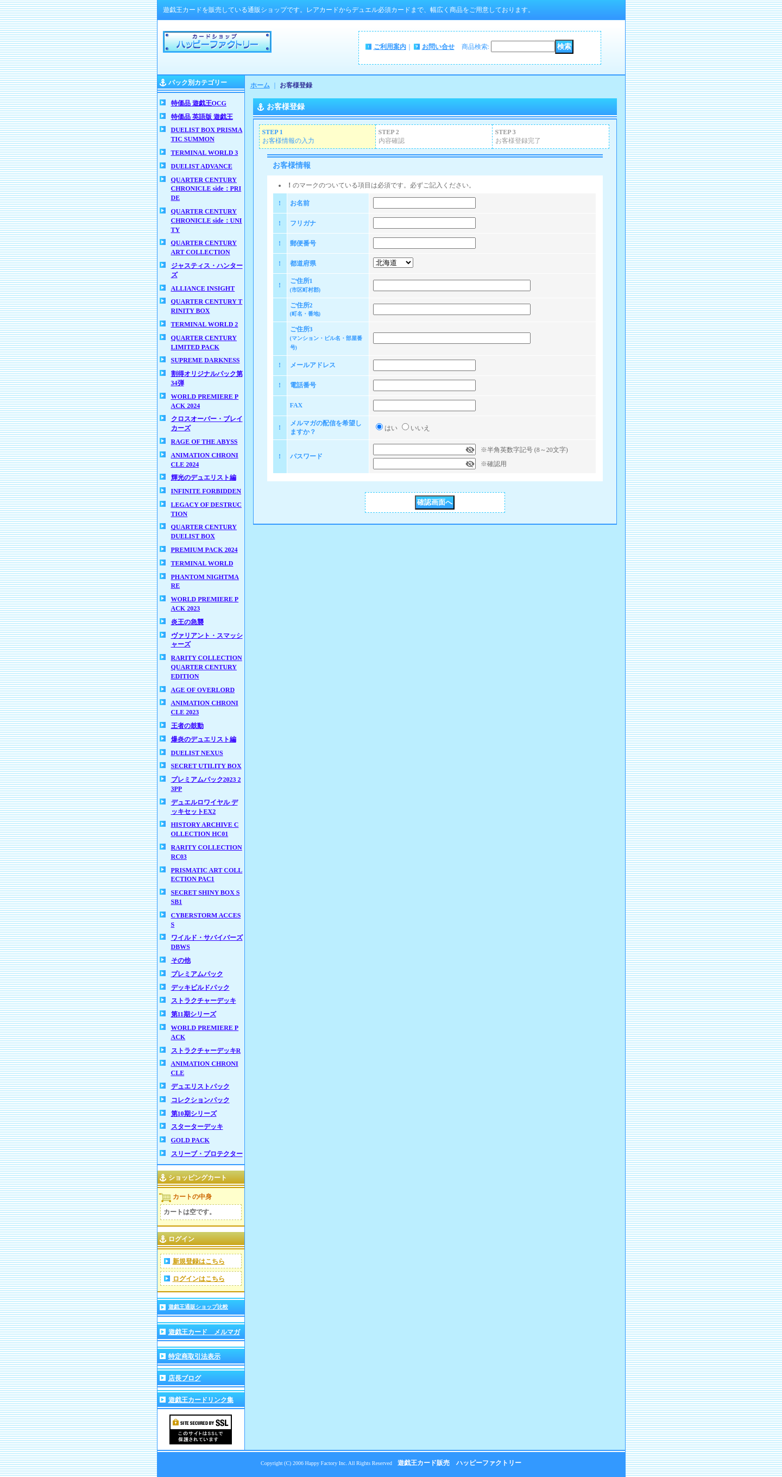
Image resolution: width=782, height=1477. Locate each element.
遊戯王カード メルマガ (204, 1332)
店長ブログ (184, 1378)
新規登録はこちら (199, 1261)
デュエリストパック (200, 1086)
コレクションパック (200, 1100)
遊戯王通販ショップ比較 (198, 1307)
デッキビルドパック (200, 987)
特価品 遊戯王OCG (198, 103)
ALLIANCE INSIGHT (203, 288)
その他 (181, 960)
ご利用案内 (390, 47)
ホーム (260, 85)
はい (391, 428)
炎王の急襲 (187, 622)
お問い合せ (438, 47)
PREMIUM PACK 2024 (204, 550)
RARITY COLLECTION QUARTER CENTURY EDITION (206, 667)
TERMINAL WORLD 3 (204, 152)
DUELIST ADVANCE (201, 166)
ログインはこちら (199, 1279)
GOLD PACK (190, 1140)
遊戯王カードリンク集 (201, 1400)
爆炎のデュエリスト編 (203, 739)
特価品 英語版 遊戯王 (202, 117)
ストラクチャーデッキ (203, 1000)
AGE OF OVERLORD (203, 690)
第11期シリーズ (193, 1014)
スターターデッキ (197, 1126)
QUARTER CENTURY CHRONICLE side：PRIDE (206, 189)
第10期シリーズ (194, 1113)
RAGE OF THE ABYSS (204, 441)
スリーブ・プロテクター (207, 1154)
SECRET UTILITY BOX (206, 766)
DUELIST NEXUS (197, 753)
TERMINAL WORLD (202, 563)
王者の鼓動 (187, 726)
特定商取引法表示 (194, 1356)
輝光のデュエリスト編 (203, 477)
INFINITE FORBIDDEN (206, 491)
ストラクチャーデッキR (206, 1050)
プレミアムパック (197, 974)
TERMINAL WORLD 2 (204, 324)
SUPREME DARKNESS (205, 360)
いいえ (420, 428)
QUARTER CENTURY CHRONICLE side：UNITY (206, 221)
